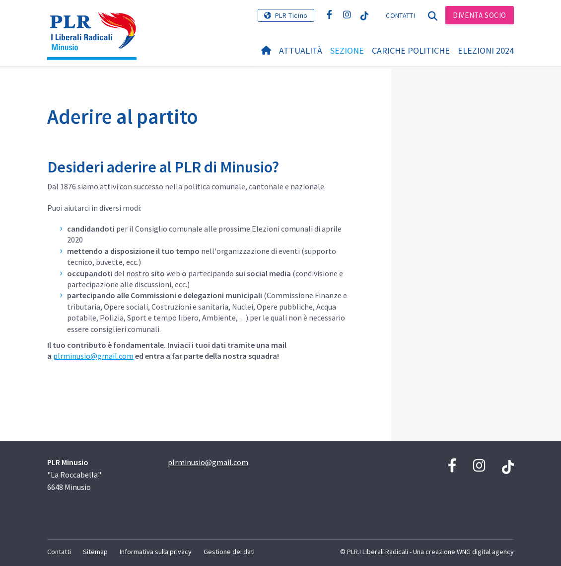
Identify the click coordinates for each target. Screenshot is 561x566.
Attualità (300, 50)
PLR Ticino (291, 15)
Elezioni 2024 (486, 50)
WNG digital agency (485, 551)
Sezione (347, 50)
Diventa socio (479, 15)
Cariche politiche (411, 50)
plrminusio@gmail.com (93, 356)
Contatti (400, 15)
